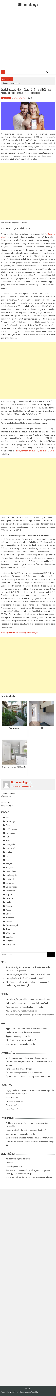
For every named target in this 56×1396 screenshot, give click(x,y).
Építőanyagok (11, 829)
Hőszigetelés (10, 844)
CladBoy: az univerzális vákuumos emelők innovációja (26, 1058)
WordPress (14, 1392)
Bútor (8, 825)
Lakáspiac (10, 883)
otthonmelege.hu (19, 98)
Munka (8, 902)
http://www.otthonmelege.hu (22, 786)
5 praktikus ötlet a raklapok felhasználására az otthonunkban (29, 1137)
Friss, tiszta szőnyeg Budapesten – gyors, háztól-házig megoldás (30, 1014)
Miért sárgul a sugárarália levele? (18, 1158)
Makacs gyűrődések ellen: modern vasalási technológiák (27, 1003)
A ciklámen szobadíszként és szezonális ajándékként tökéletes (29, 1177)
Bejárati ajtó (10, 821)
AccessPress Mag (31, 1392)
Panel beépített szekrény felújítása (19, 1069)
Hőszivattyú (10, 848)
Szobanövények (12, 925)
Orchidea (9, 1162)
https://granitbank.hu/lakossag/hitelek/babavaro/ (35, 450)
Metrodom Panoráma (14, 1101)
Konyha (9, 863)
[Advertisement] (28, 40)
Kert (7, 856)
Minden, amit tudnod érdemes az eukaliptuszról (24, 1032)
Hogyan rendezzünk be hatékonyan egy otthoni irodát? (26, 1130)
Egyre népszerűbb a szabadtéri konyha (20, 1044)
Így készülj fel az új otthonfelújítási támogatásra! (24, 1072)
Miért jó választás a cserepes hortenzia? (21, 1040)
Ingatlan (9, 852)
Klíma (8, 860)
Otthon (8, 913)
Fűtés (8, 836)
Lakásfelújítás (11, 875)
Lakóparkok (10, 890)
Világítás (9, 940)
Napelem (9, 906)
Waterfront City (12, 1097)
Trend (8, 929)
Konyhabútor (11, 867)
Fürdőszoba (10, 833)
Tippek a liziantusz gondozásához (18, 1036)
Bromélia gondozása (14, 1166)
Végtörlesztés (6, 796)
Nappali (9, 910)
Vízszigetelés (10, 944)
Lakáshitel (14, 83)
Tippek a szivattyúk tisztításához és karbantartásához (26, 1028)
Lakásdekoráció (12, 871)
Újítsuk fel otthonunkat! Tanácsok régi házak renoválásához (28, 1076)
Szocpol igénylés (7, 806)
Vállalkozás (10, 933)
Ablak (8, 817)
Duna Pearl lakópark (13, 1109)
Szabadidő (10, 917)
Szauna (9, 921)
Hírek (8, 840)
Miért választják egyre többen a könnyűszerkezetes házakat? (28, 974)
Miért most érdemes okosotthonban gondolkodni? (25, 1007)
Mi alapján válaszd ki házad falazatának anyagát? (25, 978)
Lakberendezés (11, 887)
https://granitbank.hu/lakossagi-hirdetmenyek (19, 632)
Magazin (9, 894)
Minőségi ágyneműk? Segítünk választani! (21, 1011)
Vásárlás (9, 937)
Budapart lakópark (13, 1105)
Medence (9, 898)
